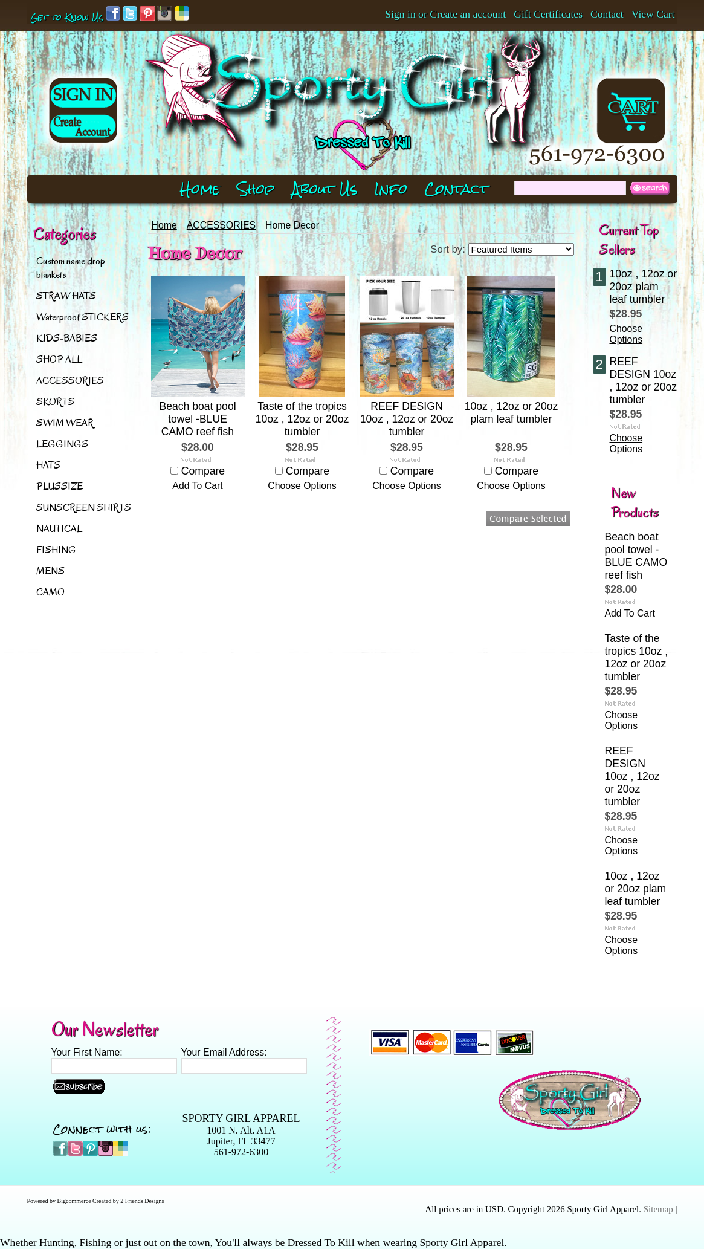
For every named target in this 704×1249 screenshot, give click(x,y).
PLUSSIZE (59, 486)
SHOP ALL (59, 359)
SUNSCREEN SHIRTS (83, 507)
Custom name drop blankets (70, 268)
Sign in (400, 14)
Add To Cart (197, 486)
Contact (607, 14)
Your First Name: (87, 1052)
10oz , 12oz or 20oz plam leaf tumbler (511, 412)
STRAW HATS (66, 296)
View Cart (653, 14)
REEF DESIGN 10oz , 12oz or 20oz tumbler (407, 419)
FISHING (56, 550)
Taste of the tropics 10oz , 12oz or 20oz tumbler (302, 419)
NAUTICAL (59, 529)
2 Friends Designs (142, 1201)
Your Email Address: (224, 1052)
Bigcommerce (74, 1201)
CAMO (50, 592)
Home (164, 225)
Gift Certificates (548, 14)
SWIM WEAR (65, 423)
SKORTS (55, 402)
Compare (203, 471)
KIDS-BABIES (66, 338)
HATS (48, 465)
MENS (50, 571)
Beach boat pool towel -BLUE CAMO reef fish (197, 419)
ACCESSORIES (70, 381)
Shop (256, 189)
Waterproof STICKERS (82, 317)
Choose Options (302, 486)
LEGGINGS (62, 444)
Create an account (468, 14)
